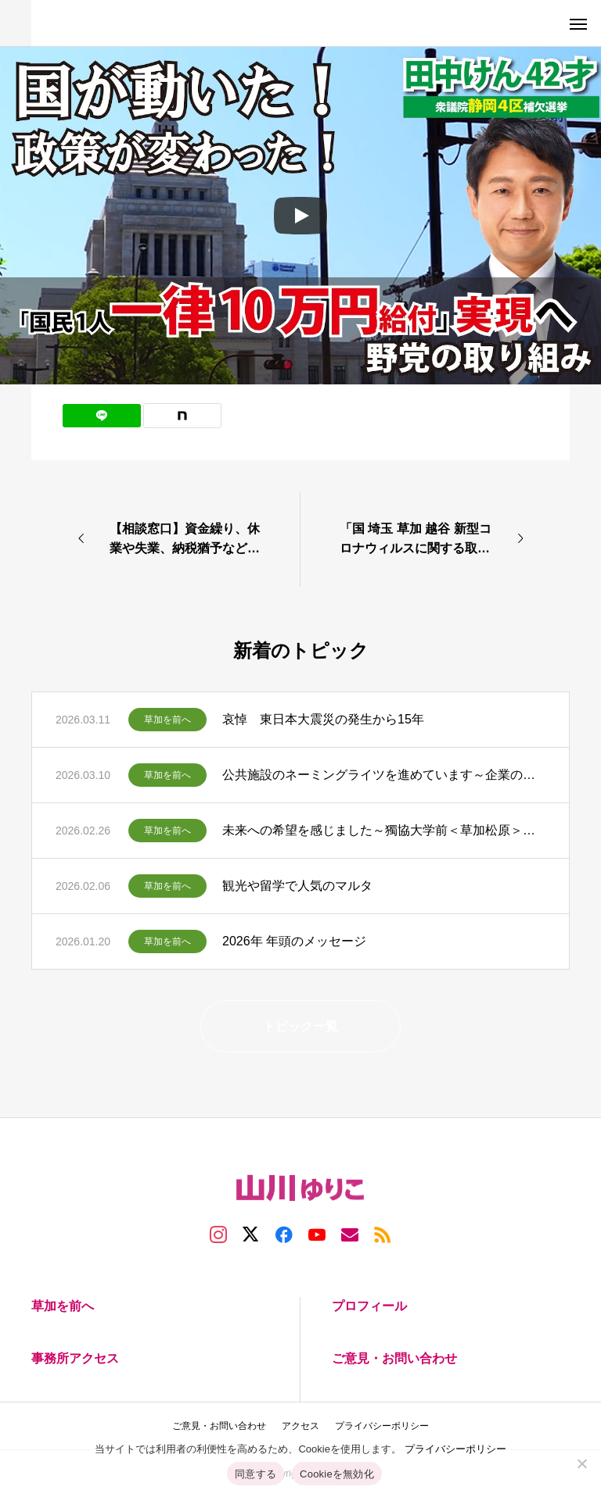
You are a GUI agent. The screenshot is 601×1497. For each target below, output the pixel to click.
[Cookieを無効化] (581, 1463)
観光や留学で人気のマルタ (297, 885)
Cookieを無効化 (337, 1474)
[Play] (300, 215)
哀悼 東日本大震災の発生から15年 (323, 719)
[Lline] (102, 415)
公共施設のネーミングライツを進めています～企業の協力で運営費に (383, 774)
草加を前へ (167, 719)
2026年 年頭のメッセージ (294, 941)
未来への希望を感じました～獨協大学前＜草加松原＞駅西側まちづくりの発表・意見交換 (383, 830)
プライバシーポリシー (455, 1449)
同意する (255, 1474)
